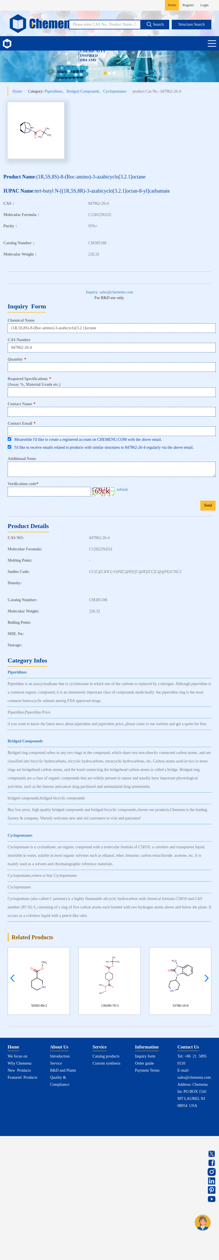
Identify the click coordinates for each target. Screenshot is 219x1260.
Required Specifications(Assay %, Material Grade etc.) (34, 382)
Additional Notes (22, 459)
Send (208, 505)
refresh (122, 489)
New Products (19, 1070)
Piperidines (54, 91)
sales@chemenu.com (194, 1077)
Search (155, 24)
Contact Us (188, 1047)
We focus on (17, 1056)
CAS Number (19, 340)
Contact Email (22, 423)
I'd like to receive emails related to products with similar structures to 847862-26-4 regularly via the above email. (101, 447)
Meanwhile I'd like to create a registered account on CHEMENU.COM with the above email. (85, 439)
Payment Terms (147, 1070)
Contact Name (21, 404)
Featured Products (22, 1077)
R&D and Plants (63, 1070)
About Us (59, 1047)
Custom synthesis (106, 1063)
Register (188, 5)
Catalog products (106, 1056)
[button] (205, 978)
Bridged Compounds (82, 91)
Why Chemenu (19, 1063)
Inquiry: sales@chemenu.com (109, 292)
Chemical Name (21, 320)
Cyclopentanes (114, 91)
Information (147, 1047)
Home (172, 5)
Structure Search (192, 24)
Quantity (17, 359)
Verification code (24, 484)
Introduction (60, 1056)
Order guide (144, 1063)
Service (56, 1063)
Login (204, 5)
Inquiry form (145, 1056)
